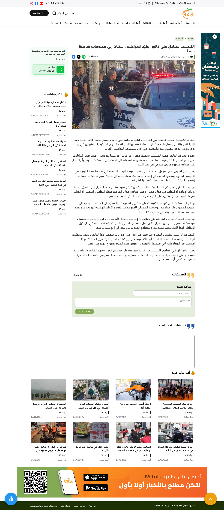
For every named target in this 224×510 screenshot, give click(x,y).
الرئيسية (190, 23)
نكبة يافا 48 (112, 23)
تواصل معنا (79, 506)
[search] (63, 13)
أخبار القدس (81, 23)
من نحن (92, 506)
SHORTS (148, 23)
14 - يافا (144, 3)
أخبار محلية (176, 23)
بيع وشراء (97, 23)
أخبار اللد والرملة (131, 23)
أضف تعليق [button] (84, 311)
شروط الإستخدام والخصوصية (43, 506)
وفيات (68, 23)
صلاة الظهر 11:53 (56, 3)
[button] (214, 36)
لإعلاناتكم (65, 506)
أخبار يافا (162, 23)
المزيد (57, 23)
